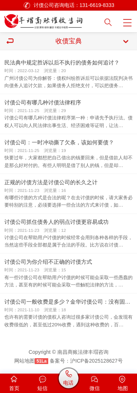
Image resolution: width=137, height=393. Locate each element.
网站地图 (24, 361)
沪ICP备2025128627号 (96, 361)
